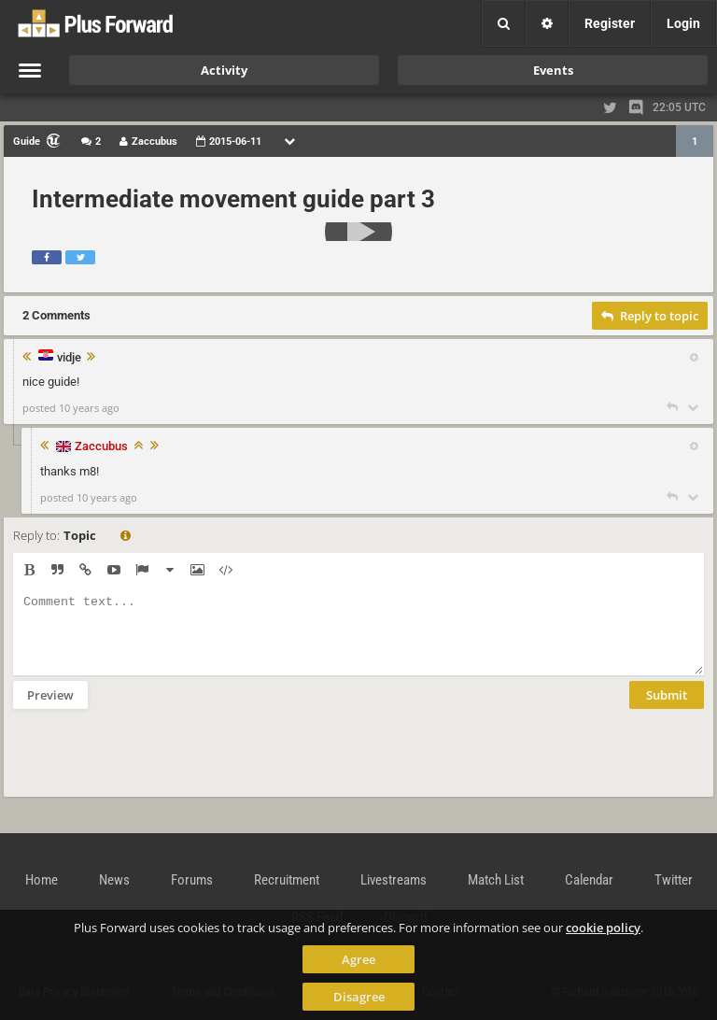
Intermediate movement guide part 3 (233, 199)
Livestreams (393, 879)
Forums (192, 879)
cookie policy (603, 927)
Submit (666, 709)
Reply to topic (649, 315)
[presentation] (155, 765)
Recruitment (286, 879)
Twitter (673, 879)
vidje (69, 357)
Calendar (589, 879)
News (114, 879)
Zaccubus (101, 446)
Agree (358, 959)
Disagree (359, 996)
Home (41, 879)
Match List (496, 879)
